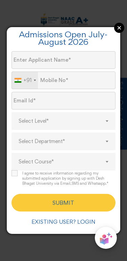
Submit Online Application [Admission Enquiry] (121, 113)
